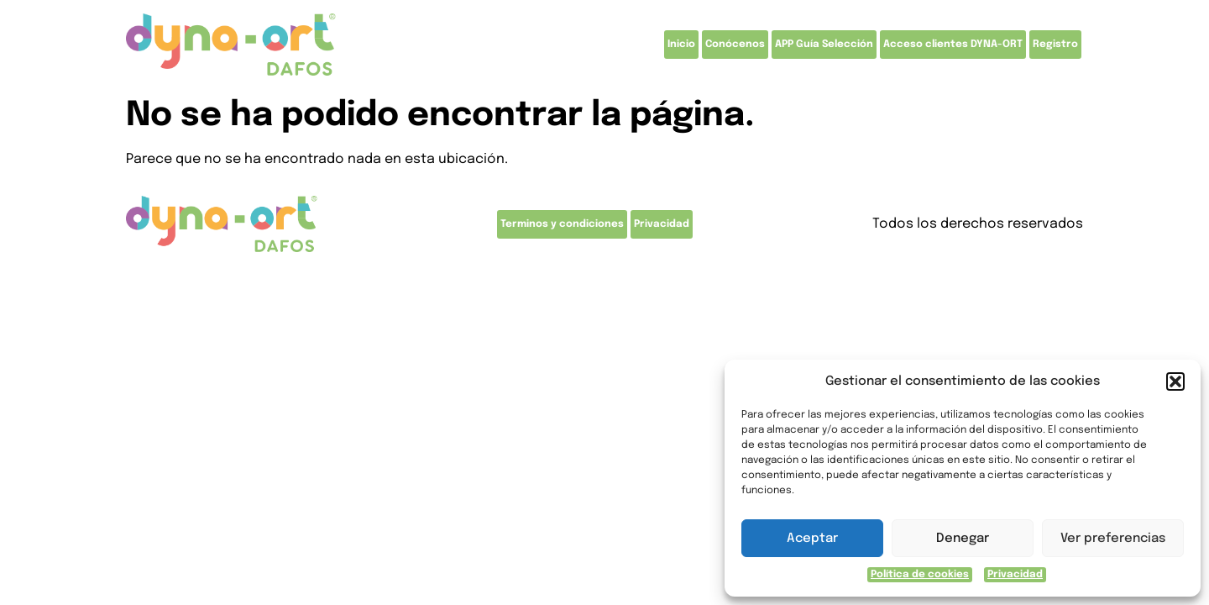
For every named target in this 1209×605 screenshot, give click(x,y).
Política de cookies (920, 575)
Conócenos (735, 44)
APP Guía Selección (824, 44)
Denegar (962, 538)
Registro (1055, 44)
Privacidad (1015, 575)
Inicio (681, 44)
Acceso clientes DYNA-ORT (953, 44)
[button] (1175, 381)
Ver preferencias (1112, 538)
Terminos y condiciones (562, 224)
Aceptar (812, 538)
